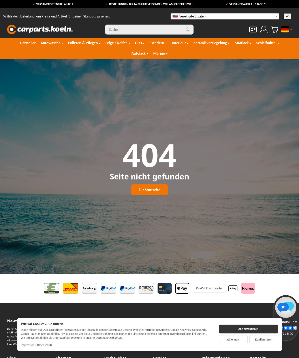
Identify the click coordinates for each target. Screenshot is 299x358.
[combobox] (225, 16)
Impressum (27, 345)
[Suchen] (149, 30)
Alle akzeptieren (248, 329)
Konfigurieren (263, 339)
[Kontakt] (253, 29)
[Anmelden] (264, 29)
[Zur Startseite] (40, 29)
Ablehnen (233, 339)
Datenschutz (44, 345)
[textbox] (225, 16)
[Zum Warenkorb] (274, 29)
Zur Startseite (149, 189)
